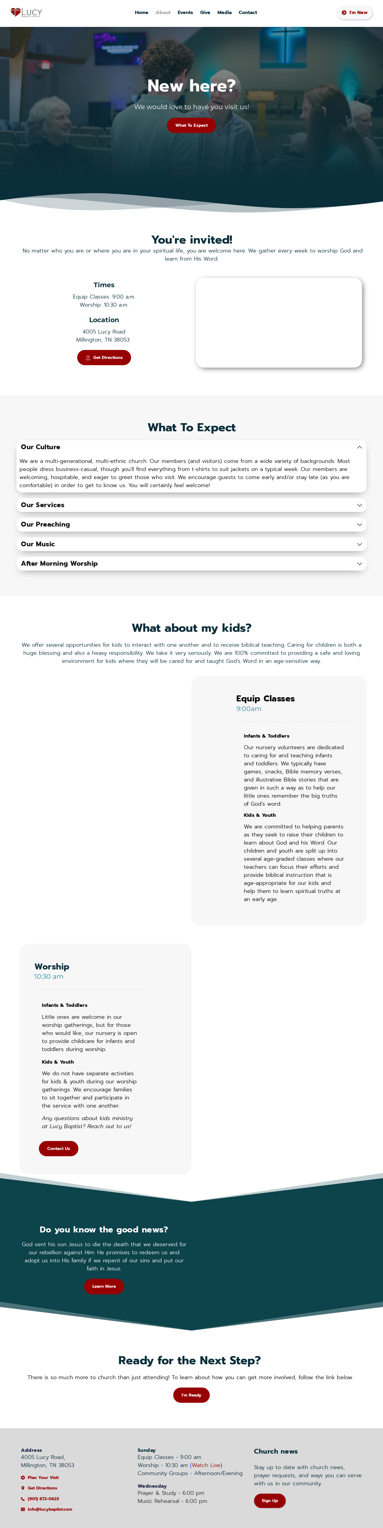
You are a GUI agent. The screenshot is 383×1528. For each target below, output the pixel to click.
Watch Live (206, 1465)
